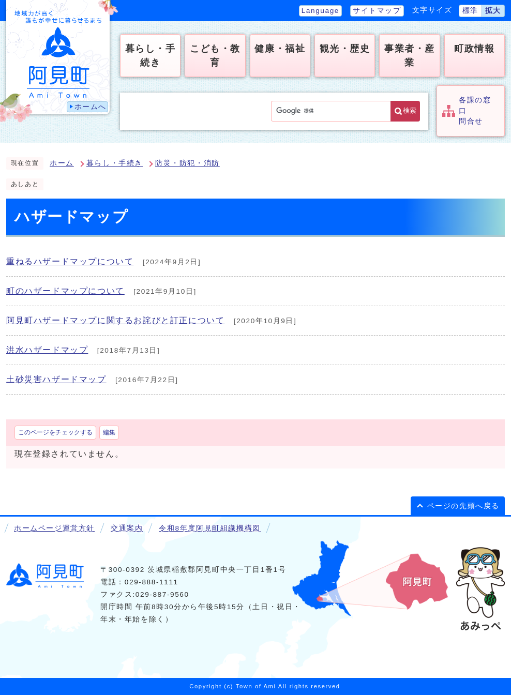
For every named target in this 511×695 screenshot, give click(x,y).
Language (320, 10)
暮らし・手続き (114, 163)
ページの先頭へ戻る (463, 506)
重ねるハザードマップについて (69, 261)
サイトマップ (377, 10)
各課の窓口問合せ (475, 110)
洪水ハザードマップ (47, 349)
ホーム (62, 163)
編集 (109, 432)
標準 (470, 10)
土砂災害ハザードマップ (56, 379)
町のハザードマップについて (65, 290)
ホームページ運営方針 (54, 528)
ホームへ (90, 107)
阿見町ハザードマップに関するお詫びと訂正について (115, 320)
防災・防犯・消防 (187, 163)
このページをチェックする (55, 432)
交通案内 (127, 528)
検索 (409, 110)
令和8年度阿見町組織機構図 (209, 528)
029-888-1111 (151, 582)
